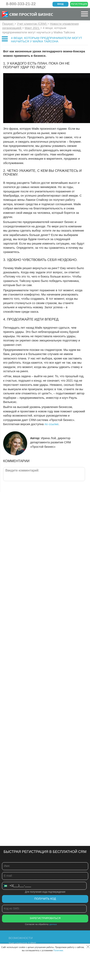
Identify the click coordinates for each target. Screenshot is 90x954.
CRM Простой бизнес (31, 14)
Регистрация (79, 4)
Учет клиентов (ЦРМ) (22, 943)
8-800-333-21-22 (21, 4)
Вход (60, 4)
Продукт (8, 23)
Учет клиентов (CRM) (32, 23)
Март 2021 (32, 28)
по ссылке (51, 424)
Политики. (58, 950)
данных (53, 924)
